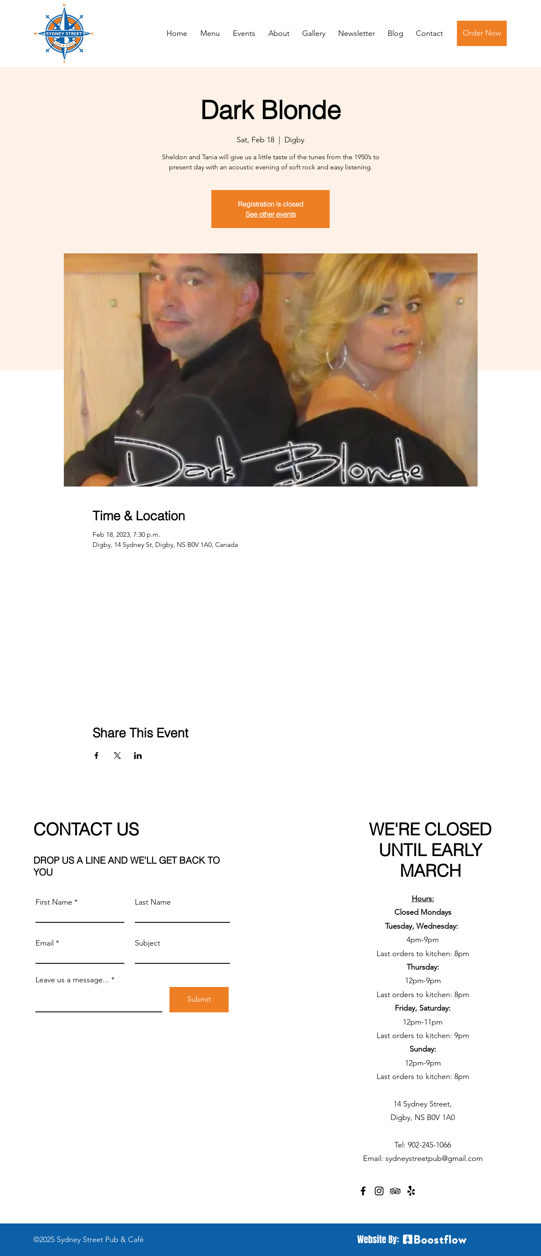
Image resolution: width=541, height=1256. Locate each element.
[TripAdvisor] (395, 1191)
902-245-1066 (429, 1145)
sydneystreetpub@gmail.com (434, 1158)
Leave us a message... (72, 980)
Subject (147, 943)
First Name (54, 902)
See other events (271, 214)
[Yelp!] (411, 1191)
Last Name (153, 902)
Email (45, 943)
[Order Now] (482, 33)
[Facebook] (363, 1191)
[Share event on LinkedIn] (138, 755)
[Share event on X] (117, 755)
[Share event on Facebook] (97, 755)
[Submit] (199, 999)
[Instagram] (379, 1191)
